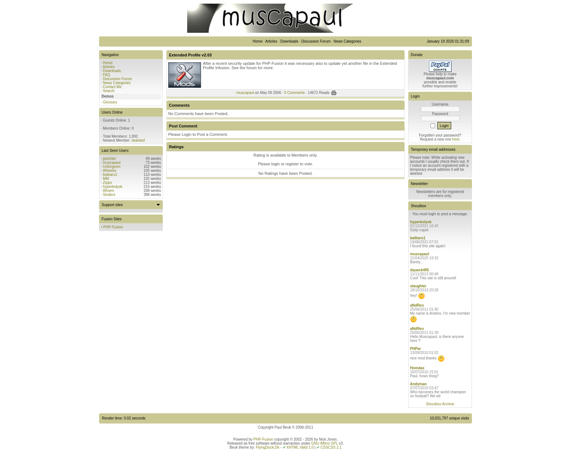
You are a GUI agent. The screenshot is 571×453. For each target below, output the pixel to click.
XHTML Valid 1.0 (300, 447)
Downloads (112, 71)
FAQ (106, 75)
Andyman (418, 384)
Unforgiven (112, 167)
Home (108, 63)
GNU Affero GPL (324, 443)
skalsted (138, 140)
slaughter (418, 286)
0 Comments (294, 93)
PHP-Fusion (113, 227)
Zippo (107, 183)
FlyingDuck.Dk (267, 447)
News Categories (117, 83)
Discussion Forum (117, 79)
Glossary (110, 102)
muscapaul (112, 163)
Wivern (108, 191)
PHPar (415, 349)
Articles (109, 67)
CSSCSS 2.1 (331, 447)
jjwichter (109, 159)
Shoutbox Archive (440, 404)
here (456, 139)
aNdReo (417, 305)
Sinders (109, 195)
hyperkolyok (112, 187)
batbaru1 (110, 175)
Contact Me (112, 87)
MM (106, 179)
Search (109, 91)
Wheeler (110, 171)
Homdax (417, 368)
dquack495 (419, 270)
